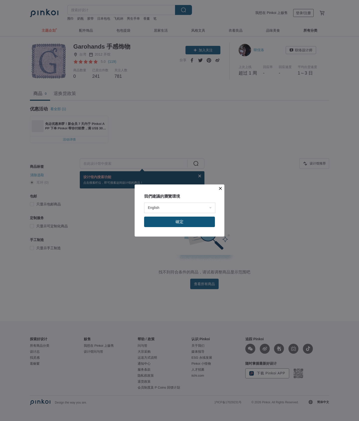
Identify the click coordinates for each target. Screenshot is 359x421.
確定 (179, 273)
